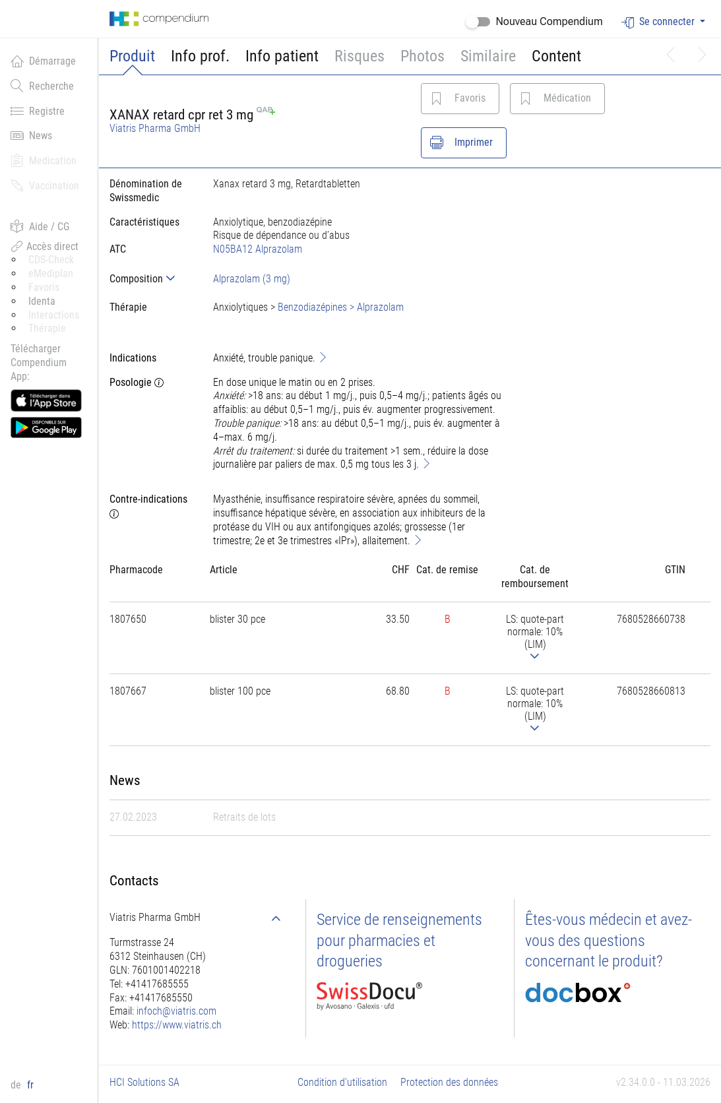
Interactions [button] (53, 315)
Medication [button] (44, 160)
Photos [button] (422, 56)
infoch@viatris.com (176, 1011)
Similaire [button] (488, 56)
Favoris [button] (43, 287)
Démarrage (43, 60)
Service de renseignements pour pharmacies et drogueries (399, 940)
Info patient (282, 56)
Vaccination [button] (45, 185)
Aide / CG (40, 226)
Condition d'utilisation (342, 1082)
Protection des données (449, 1082)
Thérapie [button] (47, 328)
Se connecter (659, 22)
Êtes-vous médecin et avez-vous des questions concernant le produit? (608, 940)
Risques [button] (359, 56)
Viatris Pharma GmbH (155, 128)
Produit (132, 56)
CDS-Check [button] (51, 259)
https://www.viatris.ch (177, 1025)
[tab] (151, 278)
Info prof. (200, 56)
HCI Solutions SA (144, 1082)
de (17, 1085)
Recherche (42, 85)
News (31, 135)
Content (556, 56)
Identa (41, 301)
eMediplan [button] (50, 273)
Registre (38, 110)
